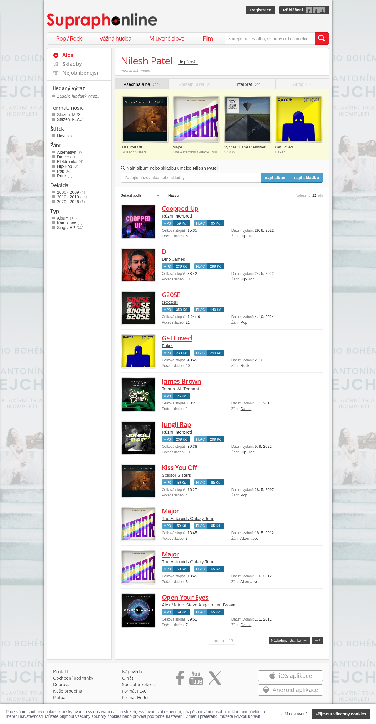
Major (177, 147)
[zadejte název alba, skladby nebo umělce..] (270, 38)
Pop (244, 322)
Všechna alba (141, 84)
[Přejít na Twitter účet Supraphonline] (214, 680)
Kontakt (60, 671)
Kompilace (70, 222)
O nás (128, 678)
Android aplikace (290, 690)
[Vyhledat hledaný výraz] (321, 38)
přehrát (188, 61)
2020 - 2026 (71, 201)
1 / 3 (221, 640)
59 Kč (181, 223)
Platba (59, 697)
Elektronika (70, 161)
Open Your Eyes (185, 597)
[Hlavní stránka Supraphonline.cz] (102, 20)
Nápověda (132, 671)
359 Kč (181, 310)
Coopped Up (180, 208)
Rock (245, 365)
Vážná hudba (115, 38)
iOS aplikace (290, 676)
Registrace (260, 10)
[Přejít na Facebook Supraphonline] (179, 680)
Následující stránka (289, 640)
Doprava (61, 684)
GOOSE (170, 302)
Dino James (173, 259)
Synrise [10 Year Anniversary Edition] (255, 147)
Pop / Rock (69, 38)
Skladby (72, 63)
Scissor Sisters (176, 475)
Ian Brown (226, 604)
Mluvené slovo (166, 38)
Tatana (168, 388)
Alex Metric (173, 604)
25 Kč (181, 396)
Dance (246, 409)
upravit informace (135, 70)
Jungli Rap (176, 424)
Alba (67, 54)
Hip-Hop (248, 236)
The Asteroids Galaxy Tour (188, 518)
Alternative (249, 538)
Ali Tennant (188, 388)
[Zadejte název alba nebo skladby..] (191, 178)
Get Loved (284, 147)
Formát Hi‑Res (136, 697)
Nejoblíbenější (80, 72)
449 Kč (215, 310)
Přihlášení (293, 10)
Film (208, 38)
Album (67, 218)
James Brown (181, 381)
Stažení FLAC (70, 119)
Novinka (64, 135)
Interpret (249, 84)
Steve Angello (199, 604)
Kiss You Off (131, 147)
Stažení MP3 (68, 114)
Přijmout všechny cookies (340, 714)
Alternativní (70, 152)
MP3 (167, 223)
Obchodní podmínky (73, 678)
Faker (167, 345)
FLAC (200, 223)
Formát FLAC (134, 691)
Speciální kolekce (139, 684)
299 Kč (215, 267)
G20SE (171, 294)
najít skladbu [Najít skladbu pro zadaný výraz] (306, 177)
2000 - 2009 (71, 192)
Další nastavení (292, 714)
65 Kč (215, 223)
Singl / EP (70, 227)
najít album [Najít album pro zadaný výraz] (276, 177)
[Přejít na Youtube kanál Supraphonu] (196, 680)
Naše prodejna (67, 691)
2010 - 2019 (72, 197)
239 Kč (181, 267)
